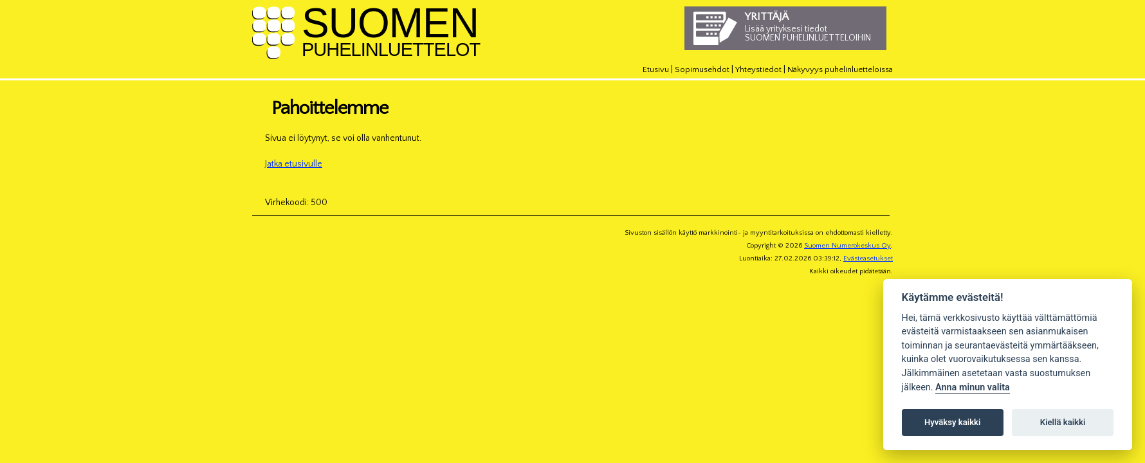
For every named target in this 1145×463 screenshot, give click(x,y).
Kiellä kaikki (1063, 422)
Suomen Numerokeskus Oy (847, 246)
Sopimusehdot (702, 69)
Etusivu (656, 69)
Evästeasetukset (868, 258)
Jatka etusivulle (293, 164)
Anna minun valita (972, 387)
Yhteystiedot (758, 69)
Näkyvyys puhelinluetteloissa (840, 69)
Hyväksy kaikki (952, 422)
